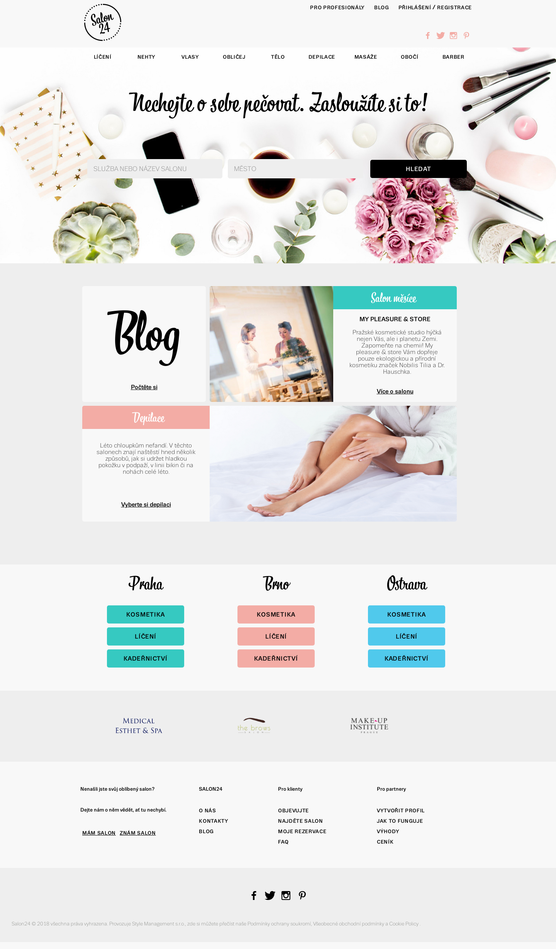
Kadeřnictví (146, 658)
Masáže (365, 57)
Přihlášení (414, 7)
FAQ (283, 842)
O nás (207, 810)
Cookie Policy (404, 924)
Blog (144, 331)
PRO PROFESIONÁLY (337, 7)
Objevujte (293, 810)
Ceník (385, 842)
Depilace (322, 57)
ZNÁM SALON (138, 833)
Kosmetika (145, 614)
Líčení (103, 57)
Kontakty (213, 821)
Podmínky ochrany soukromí (279, 924)
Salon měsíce (393, 297)
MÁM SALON (99, 833)
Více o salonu (395, 391)
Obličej (234, 57)
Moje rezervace (302, 831)
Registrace (454, 7)
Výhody (388, 831)
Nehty (146, 57)
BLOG (381, 7)
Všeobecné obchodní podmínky (349, 924)
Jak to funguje (400, 821)
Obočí (409, 57)
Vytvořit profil (401, 810)
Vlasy (190, 57)
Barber (453, 57)
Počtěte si (144, 387)
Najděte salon (300, 821)
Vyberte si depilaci (146, 504)
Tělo (278, 57)
